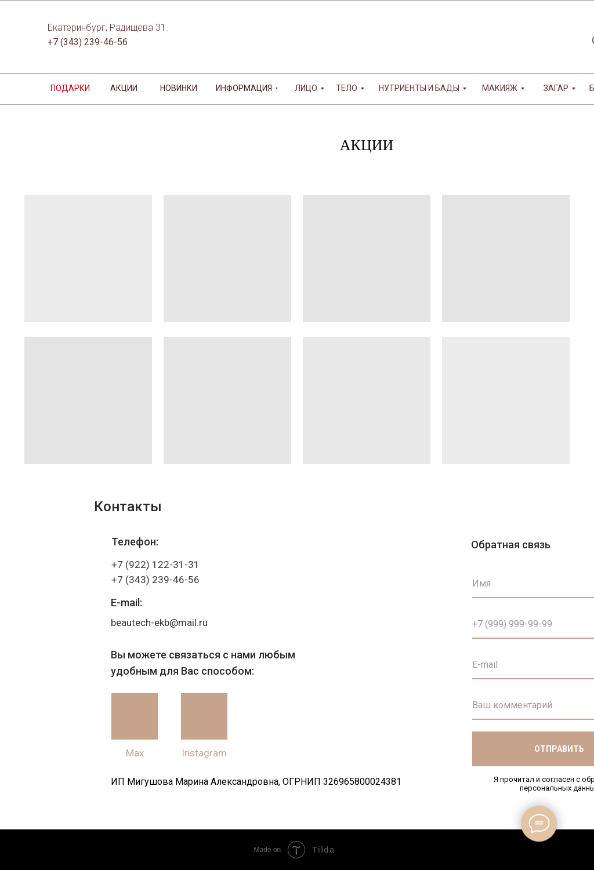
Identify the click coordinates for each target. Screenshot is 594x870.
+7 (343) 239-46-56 (88, 42)
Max (135, 753)
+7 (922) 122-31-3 (152, 564)
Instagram (204, 753)
